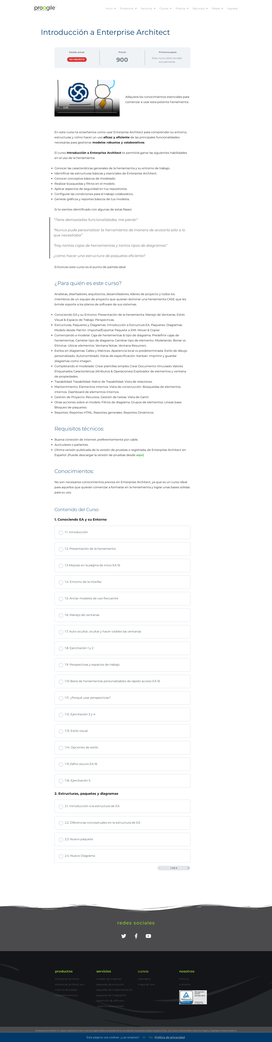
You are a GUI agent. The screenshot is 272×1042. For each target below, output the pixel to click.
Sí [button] (144, 1037)
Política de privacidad (170, 1037)
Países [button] (218, 8)
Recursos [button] (200, 8)
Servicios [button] (148, 8)
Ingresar (232, 8)
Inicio (111, 8)
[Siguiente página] (188, 868)
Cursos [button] (166, 8)
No (151, 1037)
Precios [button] (182, 8)
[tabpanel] (122, 287)
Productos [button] (128, 8)
